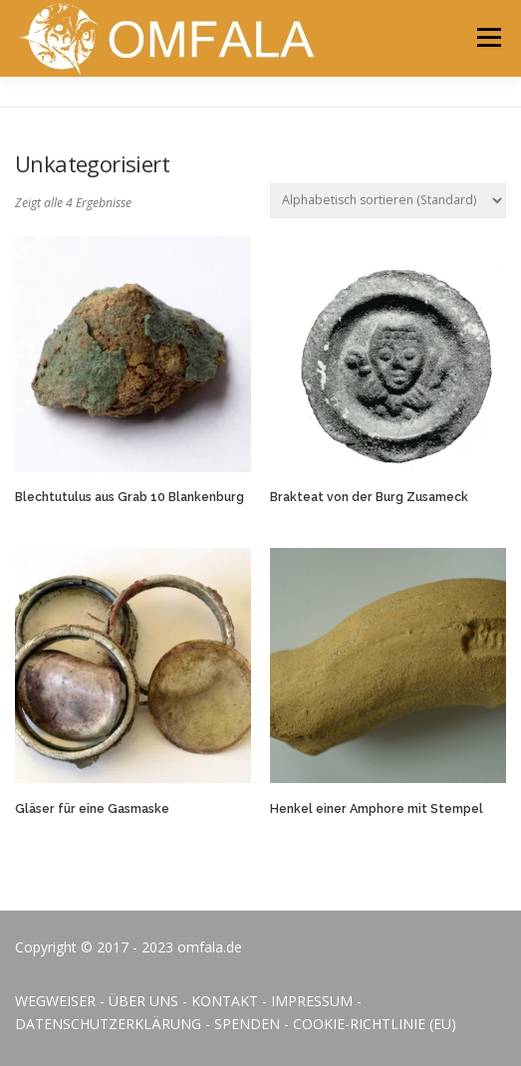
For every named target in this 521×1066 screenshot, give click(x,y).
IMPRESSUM (312, 1000)
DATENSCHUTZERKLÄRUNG (108, 1023)
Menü (487, 37)
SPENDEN (247, 1023)
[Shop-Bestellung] (388, 200)
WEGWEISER (55, 1000)
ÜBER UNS (143, 1000)
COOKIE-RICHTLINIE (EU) (374, 1023)
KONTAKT (224, 1000)
